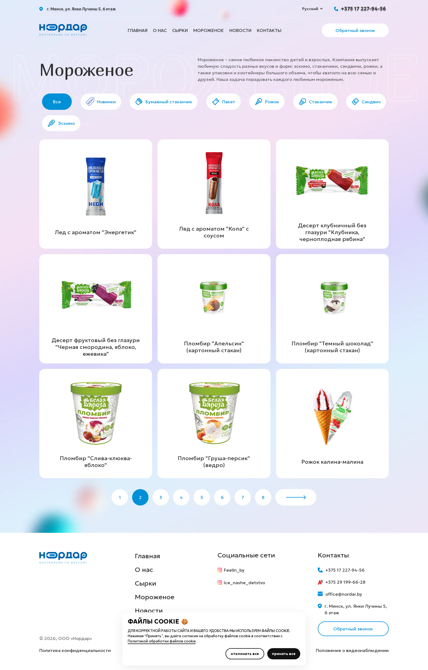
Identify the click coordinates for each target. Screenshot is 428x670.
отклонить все (245, 653)
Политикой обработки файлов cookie (162, 641)
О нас (160, 30)
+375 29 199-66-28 (341, 582)
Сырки (180, 30)
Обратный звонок (355, 30)
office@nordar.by (340, 594)
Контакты (269, 30)
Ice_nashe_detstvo (241, 582)
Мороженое (208, 30)
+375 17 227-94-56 (363, 8)
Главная (137, 30)
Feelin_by (231, 570)
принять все (284, 653)
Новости (240, 30)
